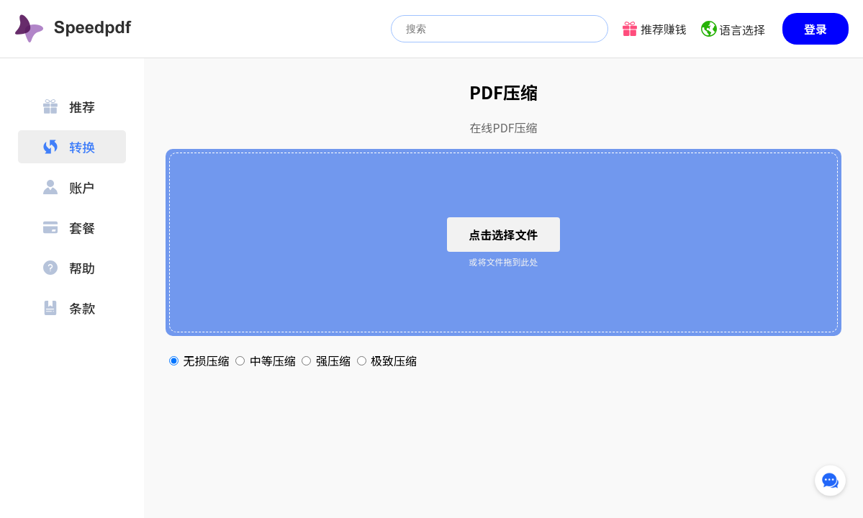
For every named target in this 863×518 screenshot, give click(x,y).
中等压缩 (266, 360)
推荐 (69, 106)
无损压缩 (200, 360)
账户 (69, 187)
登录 (815, 28)
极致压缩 (387, 360)
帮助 (69, 267)
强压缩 (327, 360)
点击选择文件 (503, 234)
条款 (69, 308)
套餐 (69, 227)
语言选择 (742, 29)
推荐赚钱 (664, 28)
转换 (69, 146)
